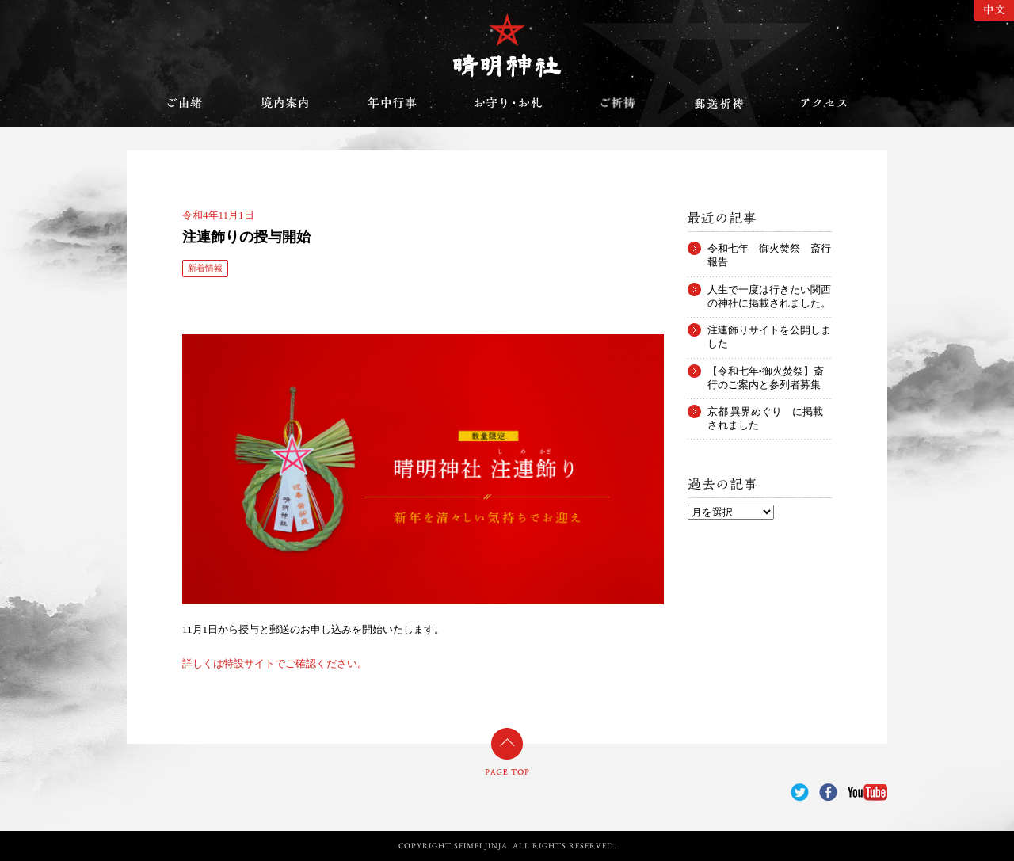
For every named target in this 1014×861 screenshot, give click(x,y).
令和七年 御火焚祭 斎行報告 (769, 248)
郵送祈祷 (718, 103)
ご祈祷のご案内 (618, 103)
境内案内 (285, 103)
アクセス (824, 103)
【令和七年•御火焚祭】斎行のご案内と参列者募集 (766, 371)
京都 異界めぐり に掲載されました (765, 412)
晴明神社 (507, 45)
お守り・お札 (509, 103)
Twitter (800, 792)
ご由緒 (184, 103)
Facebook (828, 792)
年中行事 (392, 103)
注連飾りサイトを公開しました (769, 330)
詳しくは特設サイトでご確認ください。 (275, 663)
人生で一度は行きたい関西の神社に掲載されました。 (769, 290)
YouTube (867, 792)
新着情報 (205, 267)
